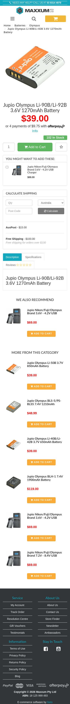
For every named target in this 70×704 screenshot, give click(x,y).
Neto (50, 702)
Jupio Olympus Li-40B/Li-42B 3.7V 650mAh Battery (44, 440)
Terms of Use (17, 648)
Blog (17, 676)
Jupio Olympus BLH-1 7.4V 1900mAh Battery (45, 477)
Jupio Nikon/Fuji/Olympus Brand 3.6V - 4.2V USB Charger (44, 313)
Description (12, 257)
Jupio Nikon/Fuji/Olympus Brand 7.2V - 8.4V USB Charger (44, 555)
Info (35, 131)
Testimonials (17, 632)
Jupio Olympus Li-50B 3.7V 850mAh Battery (45, 364)
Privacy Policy (17, 655)
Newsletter (52, 625)
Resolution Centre (17, 618)
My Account (17, 605)
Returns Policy (17, 662)
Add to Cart (34, 147)
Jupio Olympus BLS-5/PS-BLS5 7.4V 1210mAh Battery (44, 404)
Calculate (51, 211)
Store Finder (52, 618)
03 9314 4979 (54, 2)
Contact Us (52, 612)
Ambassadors (52, 632)
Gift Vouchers (17, 625)
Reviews (18, 264)
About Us (52, 605)
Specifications (33, 257)
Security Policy (17, 669)
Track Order (17, 612)
